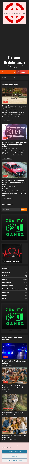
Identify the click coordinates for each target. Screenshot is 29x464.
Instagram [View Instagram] (21, 72)
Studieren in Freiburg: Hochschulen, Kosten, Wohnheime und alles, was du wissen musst (12, 388)
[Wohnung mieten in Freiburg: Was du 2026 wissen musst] (14, 425)
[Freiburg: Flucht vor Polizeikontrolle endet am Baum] (14, 351)
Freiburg (6, 101)
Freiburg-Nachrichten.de (14, 60)
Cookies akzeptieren (14, 452)
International (5, 292)
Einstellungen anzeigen (14, 460)
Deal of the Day (6, 272)
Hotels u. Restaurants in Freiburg (10, 289)
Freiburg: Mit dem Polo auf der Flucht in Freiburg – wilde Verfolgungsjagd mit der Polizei (14, 170)
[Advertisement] (14, 39)
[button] (2, 72)
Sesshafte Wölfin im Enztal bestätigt (12, 413)
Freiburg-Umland (6, 282)
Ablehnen (14, 456)
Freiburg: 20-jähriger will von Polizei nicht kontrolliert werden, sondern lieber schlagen (14, 132)
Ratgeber (4, 295)
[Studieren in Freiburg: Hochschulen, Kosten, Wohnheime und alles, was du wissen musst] (14, 376)
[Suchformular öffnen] (14, 72)
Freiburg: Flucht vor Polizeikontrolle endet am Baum (14, 362)
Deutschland (5, 276)
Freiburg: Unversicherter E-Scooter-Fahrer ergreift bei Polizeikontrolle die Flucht (14, 96)
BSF (4, 110)
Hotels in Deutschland (7, 286)
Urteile (4, 299)
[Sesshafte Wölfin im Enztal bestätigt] (14, 402)
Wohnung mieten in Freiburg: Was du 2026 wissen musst (14, 437)
